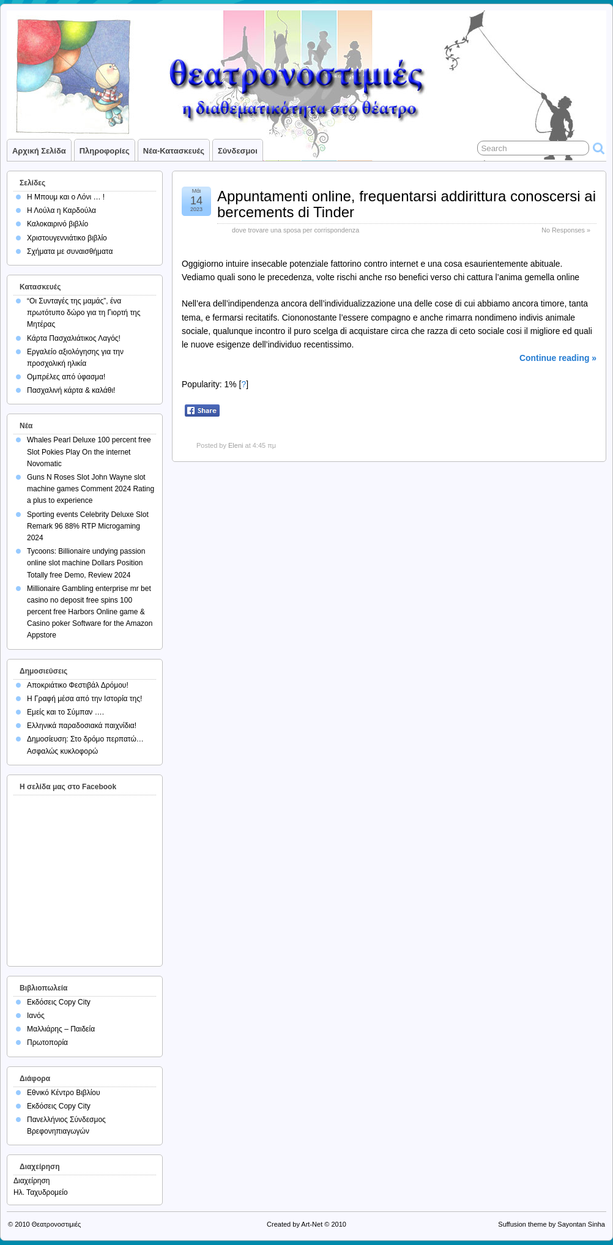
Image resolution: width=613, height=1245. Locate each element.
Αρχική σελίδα (39, 150)
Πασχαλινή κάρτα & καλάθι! (71, 390)
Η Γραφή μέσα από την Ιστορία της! (84, 698)
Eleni (235, 445)
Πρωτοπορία (47, 1042)
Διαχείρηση (31, 1180)
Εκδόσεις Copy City (59, 1002)
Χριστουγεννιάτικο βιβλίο (67, 238)
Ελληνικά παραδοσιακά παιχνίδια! (81, 725)
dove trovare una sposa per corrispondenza (295, 230)
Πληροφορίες (105, 150)
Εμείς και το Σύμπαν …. (65, 712)
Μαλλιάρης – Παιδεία (61, 1029)
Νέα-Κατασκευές (173, 150)
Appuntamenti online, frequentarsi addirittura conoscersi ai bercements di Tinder (406, 204)
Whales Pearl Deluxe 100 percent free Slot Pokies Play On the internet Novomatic (89, 451)
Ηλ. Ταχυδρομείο (40, 1192)
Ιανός (36, 1015)
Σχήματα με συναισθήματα (70, 251)
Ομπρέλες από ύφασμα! (66, 377)
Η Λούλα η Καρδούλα (61, 210)
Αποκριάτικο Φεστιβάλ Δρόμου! (77, 685)
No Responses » (565, 230)
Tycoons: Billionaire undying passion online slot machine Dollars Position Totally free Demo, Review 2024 (86, 563)
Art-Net (311, 1224)
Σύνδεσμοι (238, 150)
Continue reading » (557, 358)
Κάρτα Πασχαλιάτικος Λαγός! (74, 338)
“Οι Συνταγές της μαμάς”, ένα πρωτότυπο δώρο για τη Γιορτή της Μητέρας (84, 313)
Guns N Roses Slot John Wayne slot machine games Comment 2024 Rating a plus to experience (90, 489)
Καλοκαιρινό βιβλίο (57, 224)
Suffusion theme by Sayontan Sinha (551, 1224)
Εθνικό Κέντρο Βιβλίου (63, 1092)
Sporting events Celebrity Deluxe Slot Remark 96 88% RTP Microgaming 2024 (88, 526)
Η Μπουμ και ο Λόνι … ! (66, 197)
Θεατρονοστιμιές (56, 1224)
